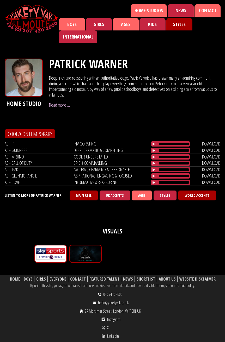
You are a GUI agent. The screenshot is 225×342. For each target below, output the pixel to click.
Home (15, 279)
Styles (179, 24)
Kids (152, 24)
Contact (207, 10)
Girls (99, 24)
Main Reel (84, 195)
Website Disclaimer (197, 279)
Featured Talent (104, 279)
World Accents (197, 195)
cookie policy (185, 285)
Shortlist (146, 279)
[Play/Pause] (154, 144)
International (78, 37)
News (180, 10)
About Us (167, 279)
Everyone (58, 279)
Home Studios (149, 10)
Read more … (59, 105)
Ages (125, 24)
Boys (72, 24)
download (211, 144)
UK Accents (115, 195)
